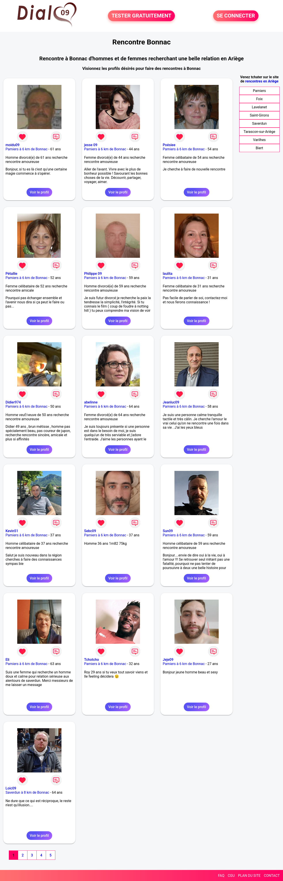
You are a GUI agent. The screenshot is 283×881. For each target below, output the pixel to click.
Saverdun (259, 123)
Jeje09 (168, 659)
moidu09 (12, 145)
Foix (259, 99)
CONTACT (272, 875)
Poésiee (169, 145)
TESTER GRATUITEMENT (141, 16)
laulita (167, 273)
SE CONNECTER (236, 16)
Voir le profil (39, 192)
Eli (7, 659)
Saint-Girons (259, 115)
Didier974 (13, 402)
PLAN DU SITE (249, 875)
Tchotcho (91, 659)
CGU (231, 875)
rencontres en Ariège (261, 81)
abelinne (91, 402)
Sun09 (168, 531)
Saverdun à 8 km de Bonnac (27, 792)
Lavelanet (259, 107)
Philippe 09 (93, 273)
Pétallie (11, 273)
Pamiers (259, 91)
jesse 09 (91, 145)
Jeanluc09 (171, 402)
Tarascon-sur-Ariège (259, 132)
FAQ (221, 875)
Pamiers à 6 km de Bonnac (27, 149)
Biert (259, 148)
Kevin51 (12, 531)
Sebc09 (90, 531)
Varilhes (259, 140)
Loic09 (11, 788)
